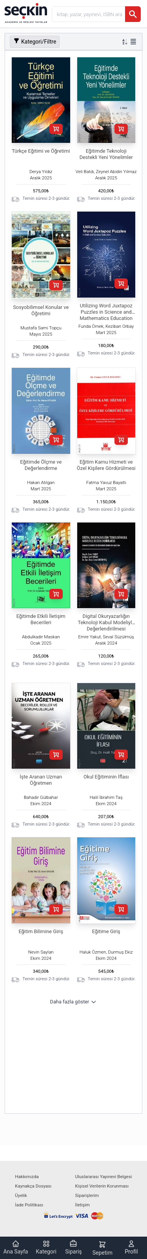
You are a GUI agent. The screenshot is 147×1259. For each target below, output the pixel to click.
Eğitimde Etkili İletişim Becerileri (40, 619)
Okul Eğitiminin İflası (106, 777)
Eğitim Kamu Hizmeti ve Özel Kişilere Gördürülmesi (106, 465)
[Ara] (133, 14)
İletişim (82, 1205)
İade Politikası (29, 1205)
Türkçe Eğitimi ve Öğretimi (41, 151)
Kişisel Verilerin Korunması (102, 1186)
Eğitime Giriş (106, 931)
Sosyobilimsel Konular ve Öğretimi (41, 310)
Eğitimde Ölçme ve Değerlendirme (41, 465)
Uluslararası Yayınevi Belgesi (103, 1176)
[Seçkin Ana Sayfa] (25, 12)
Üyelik (21, 1195)
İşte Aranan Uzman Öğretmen (41, 780)
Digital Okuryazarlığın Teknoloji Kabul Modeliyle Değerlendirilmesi (106, 622)
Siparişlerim (87, 1195)
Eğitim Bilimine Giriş (40, 931)
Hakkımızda (26, 1176)
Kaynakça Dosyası (33, 1186)
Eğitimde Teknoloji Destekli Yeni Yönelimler (106, 154)
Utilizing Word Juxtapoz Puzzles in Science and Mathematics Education (106, 312)
